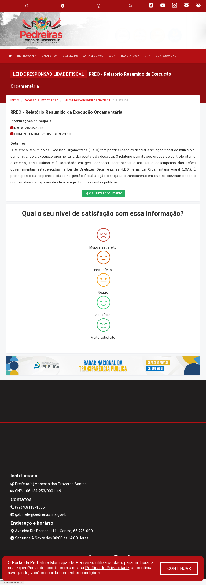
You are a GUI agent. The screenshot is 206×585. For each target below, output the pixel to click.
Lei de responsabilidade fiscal (87, 100)
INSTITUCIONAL (26, 56)
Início (14, 100)
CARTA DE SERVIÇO (93, 56)
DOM (112, 56)
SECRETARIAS (70, 56)
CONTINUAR (179, 568)
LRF (147, 56)
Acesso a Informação (42, 100)
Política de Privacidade (107, 567)
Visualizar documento (103, 193)
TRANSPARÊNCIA (130, 56)
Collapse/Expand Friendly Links (12, 582)
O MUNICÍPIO (49, 56)
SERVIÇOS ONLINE (167, 56)
